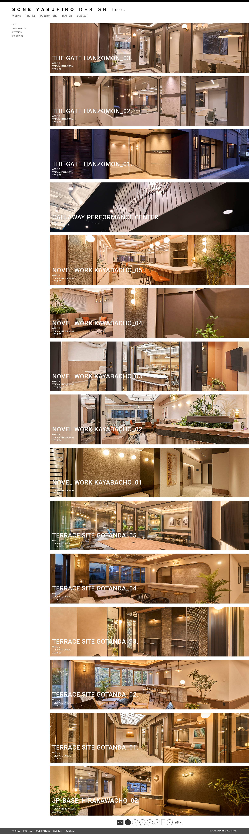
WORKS (16, 16)
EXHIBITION (18, 36)
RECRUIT (67, 16)
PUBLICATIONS (48, 16)
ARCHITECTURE (20, 28)
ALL (14, 24)
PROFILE (31, 16)
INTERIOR (17, 32)
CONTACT (82, 16)
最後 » (178, 822)
